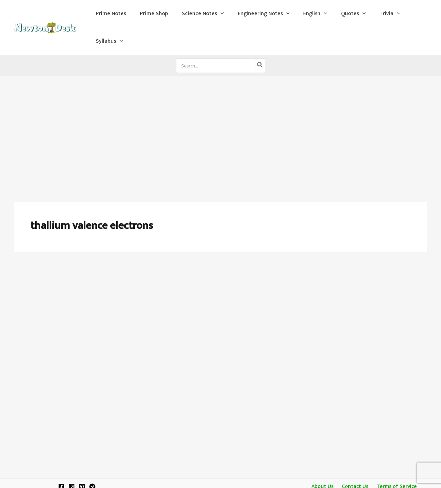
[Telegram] (92, 373)
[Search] (260, 38)
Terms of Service (394, 373)
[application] (214, 14)
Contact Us (354, 373)
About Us (324, 373)
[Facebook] (61, 373)
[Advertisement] (220, 100)
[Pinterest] (82, 373)
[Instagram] (72, 373)
